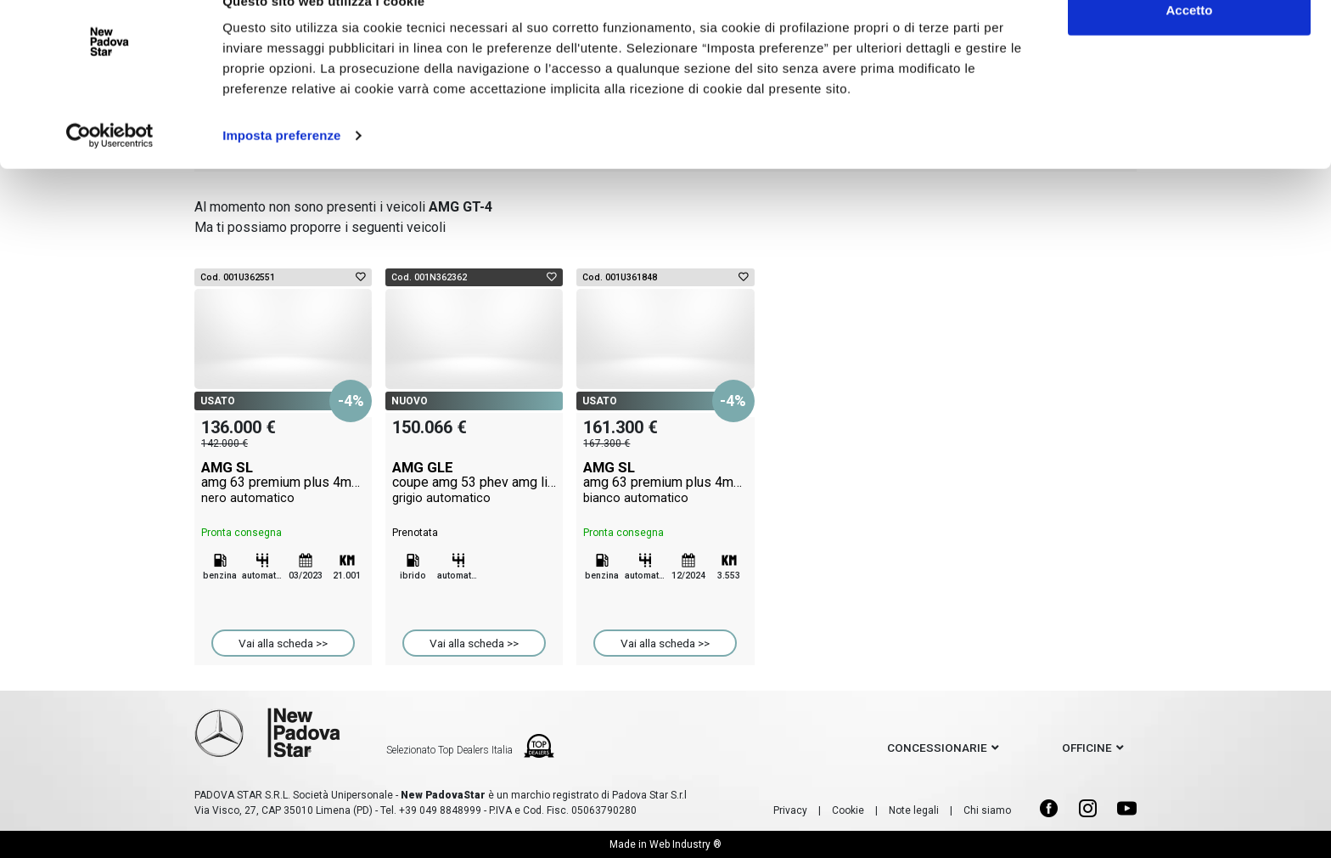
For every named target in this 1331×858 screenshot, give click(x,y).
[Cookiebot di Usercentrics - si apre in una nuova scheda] (110, 170)
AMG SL (283, 482)
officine (1087, 747)
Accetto (1188, 44)
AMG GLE (474, 482)
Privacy (790, 810)
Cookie (848, 810)
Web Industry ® (685, 844)
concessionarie (937, 747)
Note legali (914, 810)
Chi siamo (987, 810)
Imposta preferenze (281, 169)
